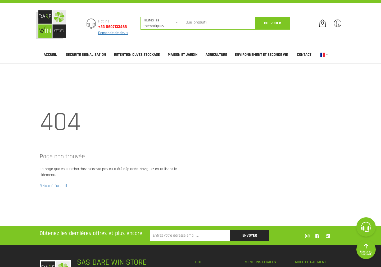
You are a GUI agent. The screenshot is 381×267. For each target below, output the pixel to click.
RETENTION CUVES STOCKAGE (137, 54)
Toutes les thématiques (153, 23)
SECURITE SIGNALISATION (86, 54)
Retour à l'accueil (53, 185)
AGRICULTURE (216, 54)
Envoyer (249, 235)
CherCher (272, 23)
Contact (304, 54)
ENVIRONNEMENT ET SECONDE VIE (261, 54)
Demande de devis (113, 32)
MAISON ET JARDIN (183, 54)
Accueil (50, 54)
